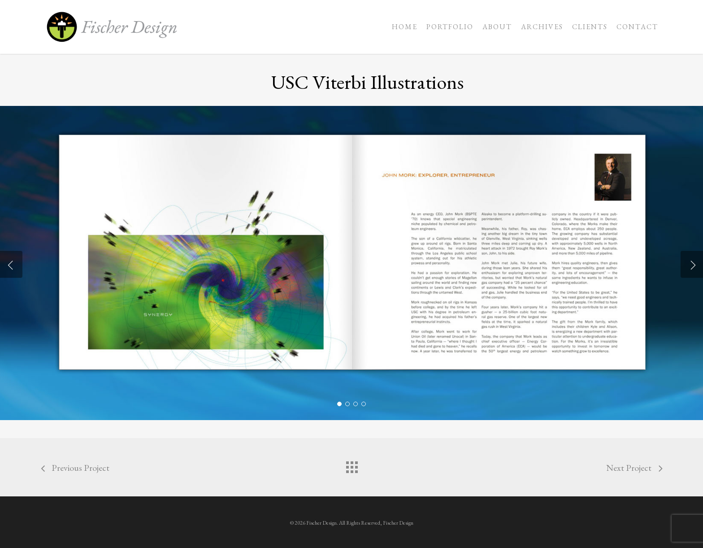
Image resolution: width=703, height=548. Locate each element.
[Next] (692, 264)
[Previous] (11, 264)
